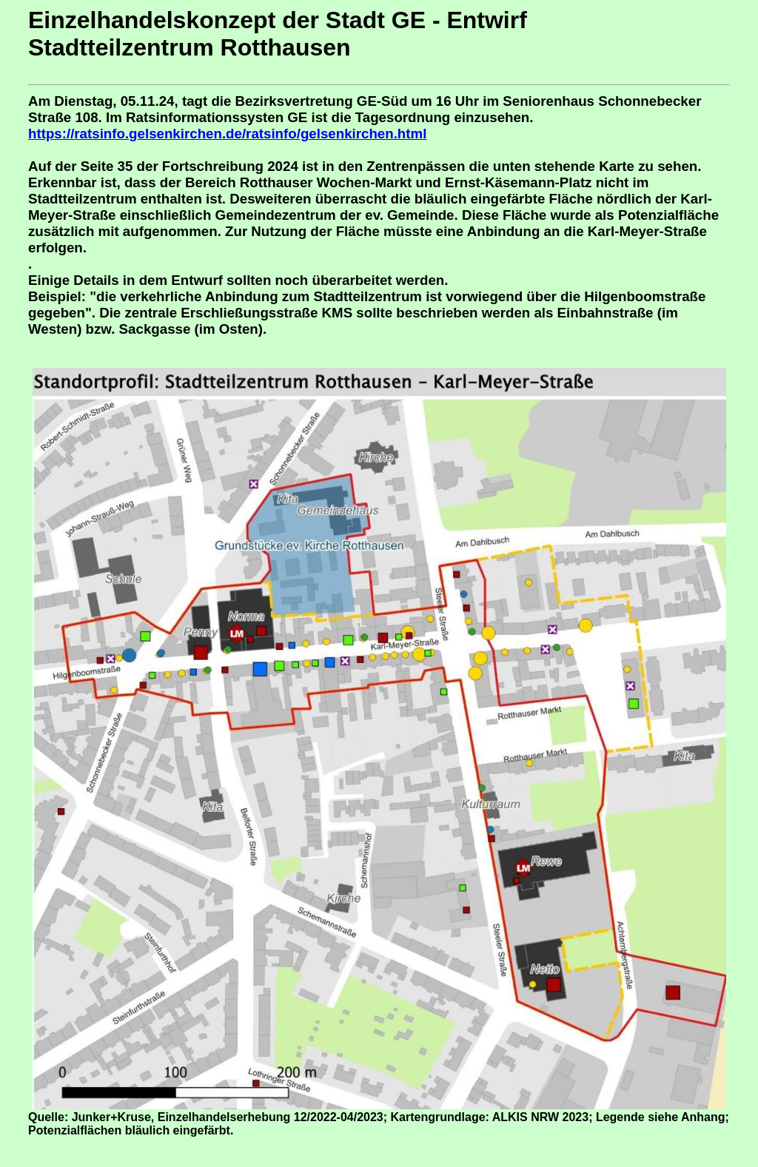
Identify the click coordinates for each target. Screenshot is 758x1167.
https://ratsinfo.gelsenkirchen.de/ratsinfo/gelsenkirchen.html (227, 133)
